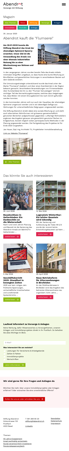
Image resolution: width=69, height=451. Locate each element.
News (23, 23)
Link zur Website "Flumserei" (15, 133)
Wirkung (33, 23)
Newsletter (55, 418)
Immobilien (10, 28)
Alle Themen (10, 23)
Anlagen (57, 23)
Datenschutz (56, 421)
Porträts (22, 28)
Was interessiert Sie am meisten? (18, 347)
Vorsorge (45, 23)
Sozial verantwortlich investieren (17, 444)
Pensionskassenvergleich (13, 446)
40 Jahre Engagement (12, 439)
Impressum (55, 423)
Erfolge (34, 28)
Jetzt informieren (12, 365)
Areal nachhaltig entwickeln (15, 441)
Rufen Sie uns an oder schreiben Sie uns (22, 399)
